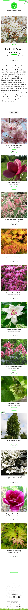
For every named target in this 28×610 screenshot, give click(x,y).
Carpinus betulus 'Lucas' (14, 441)
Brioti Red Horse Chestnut (14, 367)
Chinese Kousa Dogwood (14, 478)
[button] (13, 44)
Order (14, 60)
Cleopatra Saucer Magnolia (14, 514)
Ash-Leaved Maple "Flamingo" (14, 220)
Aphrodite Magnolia (14, 183)
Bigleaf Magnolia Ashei (14, 330)
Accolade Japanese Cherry (14, 146)
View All (14, 571)
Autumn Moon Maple (14, 256)
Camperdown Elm (14, 404)
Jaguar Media (15, 606)
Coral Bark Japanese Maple (14, 551)
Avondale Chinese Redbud (14, 293)
